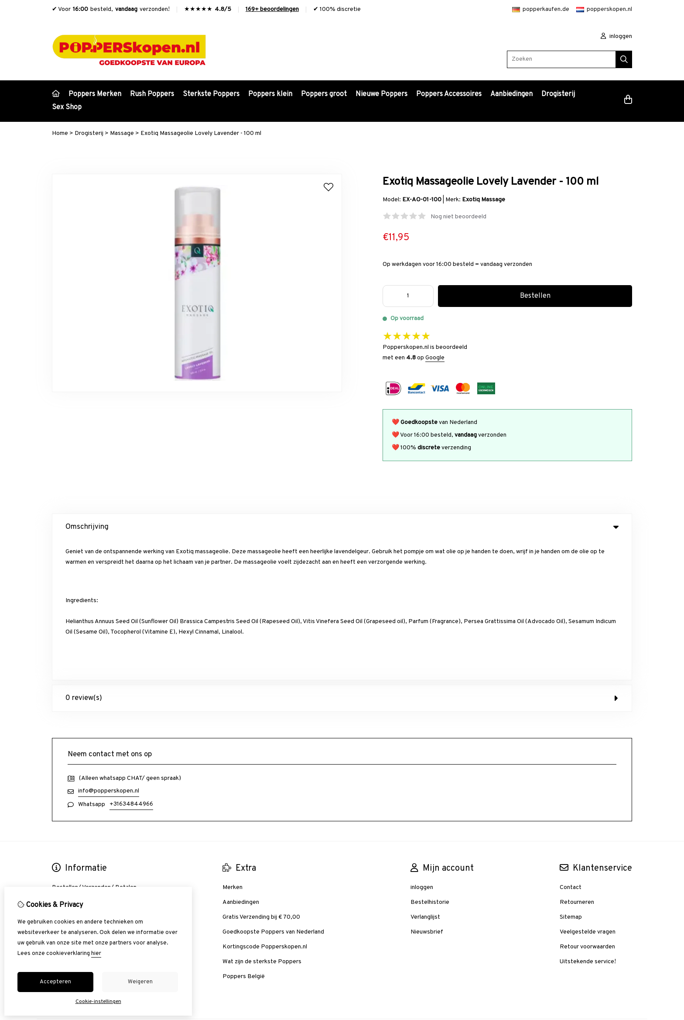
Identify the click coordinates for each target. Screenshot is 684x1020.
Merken (232, 747)
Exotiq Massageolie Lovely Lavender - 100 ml (200, 133)
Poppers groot (324, 94)
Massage (122, 133)
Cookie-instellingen (98, 1001)
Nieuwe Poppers (381, 94)
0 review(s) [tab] (342, 558)
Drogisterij (558, 94)
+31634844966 (131, 664)
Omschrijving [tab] (342, 527)
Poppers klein (270, 94)
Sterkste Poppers (211, 94)
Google (435, 358)
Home (60, 133)
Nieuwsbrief (426, 792)
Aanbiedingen (511, 94)
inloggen (616, 36)
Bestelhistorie (429, 762)
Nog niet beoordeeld (458, 217)
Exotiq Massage (483, 199)
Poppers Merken (94, 94)
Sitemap (571, 777)
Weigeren (140, 982)
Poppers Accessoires (449, 94)
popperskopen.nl (604, 9)
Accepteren (55, 982)
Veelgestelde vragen (588, 792)
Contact (570, 747)
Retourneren (577, 762)
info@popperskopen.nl (108, 651)
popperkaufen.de (540, 9)
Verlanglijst (425, 777)
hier (96, 953)
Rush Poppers (152, 94)
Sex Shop (67, 107)
